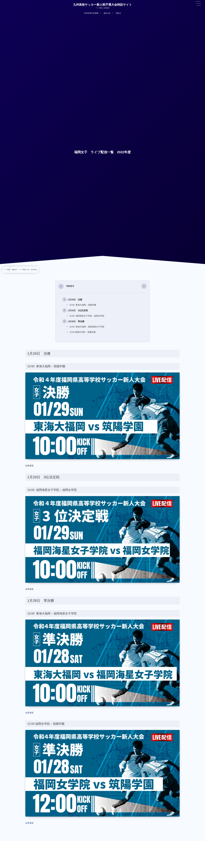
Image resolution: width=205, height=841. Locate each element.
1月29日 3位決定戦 (78, 310)
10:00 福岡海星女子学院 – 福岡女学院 (86, 316)
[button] (144, 286)
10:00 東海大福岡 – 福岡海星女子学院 (86, 327)
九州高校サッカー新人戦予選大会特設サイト (102, 4)
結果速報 (29, 713)
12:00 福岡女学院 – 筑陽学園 (82, 332)
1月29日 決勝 (75, 299)
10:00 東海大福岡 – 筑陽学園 (82, 305)
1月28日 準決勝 (76, 321)
